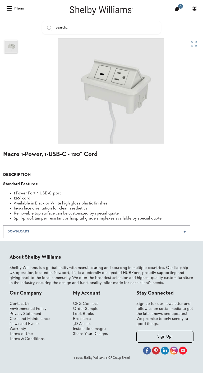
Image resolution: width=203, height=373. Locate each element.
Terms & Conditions (27, 339)
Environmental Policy (28, 309)
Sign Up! (165, 336)
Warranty (18, 329)
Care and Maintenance (30, 319)
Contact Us (20, 304)
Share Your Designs (90, 334)
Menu (15, 8)
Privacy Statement (25, 314)
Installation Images (89, 329)
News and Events (25, 324)
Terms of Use (21, 334)
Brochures (82, 319)
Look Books (83, 314)
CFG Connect (85, 304)
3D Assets (82, 324)
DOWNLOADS (18, 231)
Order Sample (85, 309)
